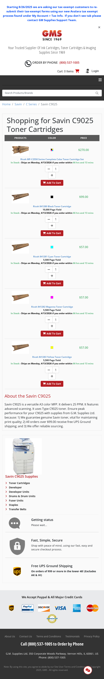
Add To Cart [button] (52, 182)
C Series (31, 104)
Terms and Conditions (48, 636)
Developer (15, 487)
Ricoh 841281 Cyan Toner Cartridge (52, 256)
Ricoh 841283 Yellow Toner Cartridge (52, 357)
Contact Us (25, 636)
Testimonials (72, 636)
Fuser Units (15, 500)
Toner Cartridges (19, 483)
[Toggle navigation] (100, 80)
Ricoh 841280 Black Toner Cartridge (52, 206)
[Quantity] (55, 169)
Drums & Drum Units (21, 496)
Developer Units (18, 491)
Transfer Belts (17, 509)
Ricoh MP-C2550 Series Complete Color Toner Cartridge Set (52, 159)
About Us (10, 636)
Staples (13, 505)
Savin (18, 104)
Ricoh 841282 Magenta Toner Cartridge (52, 306)
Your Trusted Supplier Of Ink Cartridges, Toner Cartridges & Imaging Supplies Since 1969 (52, 50)
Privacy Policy (92, 636)
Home (6, 104)
